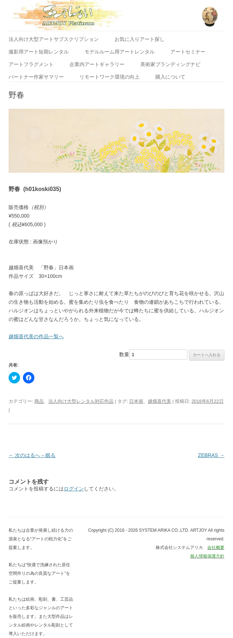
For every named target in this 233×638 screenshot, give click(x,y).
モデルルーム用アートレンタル (119, 52)
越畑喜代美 (159, 401)
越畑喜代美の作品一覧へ (36, 336)
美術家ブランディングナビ (170, 64)
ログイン (74, 489)
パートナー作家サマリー (36, 77)
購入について (170, 77)
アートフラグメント (31, 64)
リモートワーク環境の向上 (109, 77)
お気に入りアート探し (140, 39)
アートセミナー (187, 52)
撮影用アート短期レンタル (39, 52)
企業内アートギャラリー (97, 64)
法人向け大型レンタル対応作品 (80, 401)
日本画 (136, 401)
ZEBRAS (211, 455)
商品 (39, 401)
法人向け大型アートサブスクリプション (54, 39)
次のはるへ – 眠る (32, 455)
